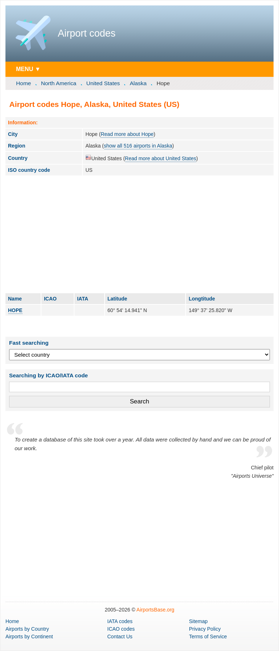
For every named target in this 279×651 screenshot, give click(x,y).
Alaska (138, 83)
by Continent (29, 636)
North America (59, 83)
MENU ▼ (28, 69)
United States (103, 83)
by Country (27, 629)
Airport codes (87, 33)
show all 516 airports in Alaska (138, 146)
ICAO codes (120, 629)
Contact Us (119, 636)
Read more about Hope (127, 134)
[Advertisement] (139, 234)
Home (23, 83)
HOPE (15, 310)
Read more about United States (160, 158)
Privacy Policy (205, 629)
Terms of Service (208, 636)
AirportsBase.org (155, 610)
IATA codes (120, 621)
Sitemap (198, 621)
